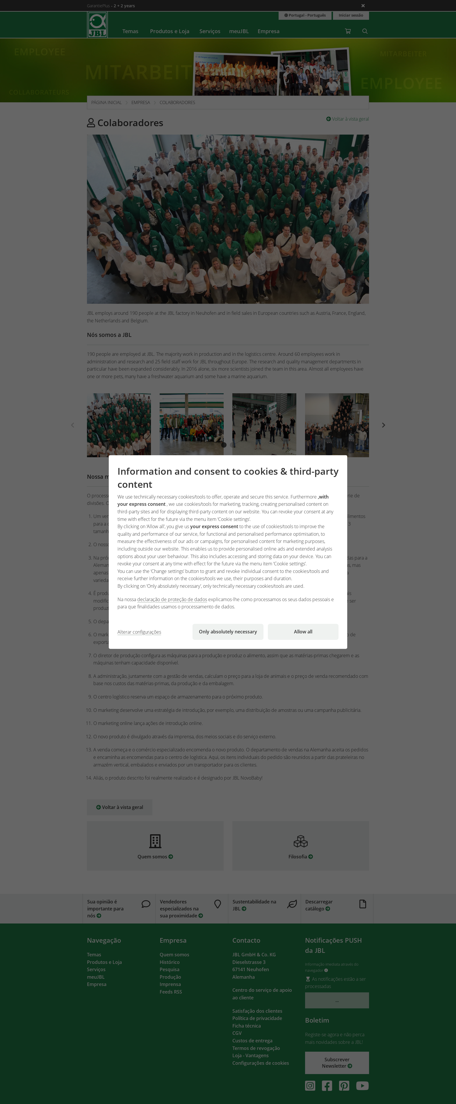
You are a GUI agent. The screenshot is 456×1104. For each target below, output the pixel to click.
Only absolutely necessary (228, 631)
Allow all (303, 631)
